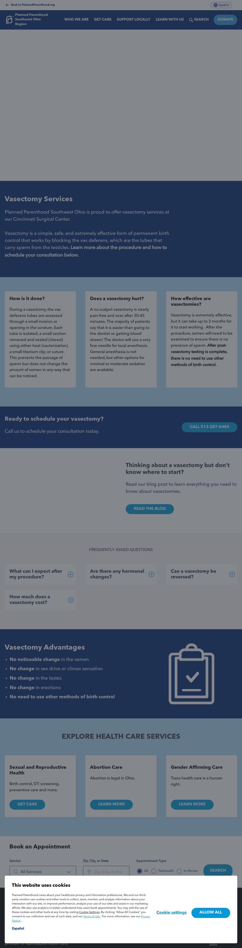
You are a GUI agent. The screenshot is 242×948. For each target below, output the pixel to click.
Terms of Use (91, 916)
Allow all (210, 913)
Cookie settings (171, 913)
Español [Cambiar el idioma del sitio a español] (18, 929)
